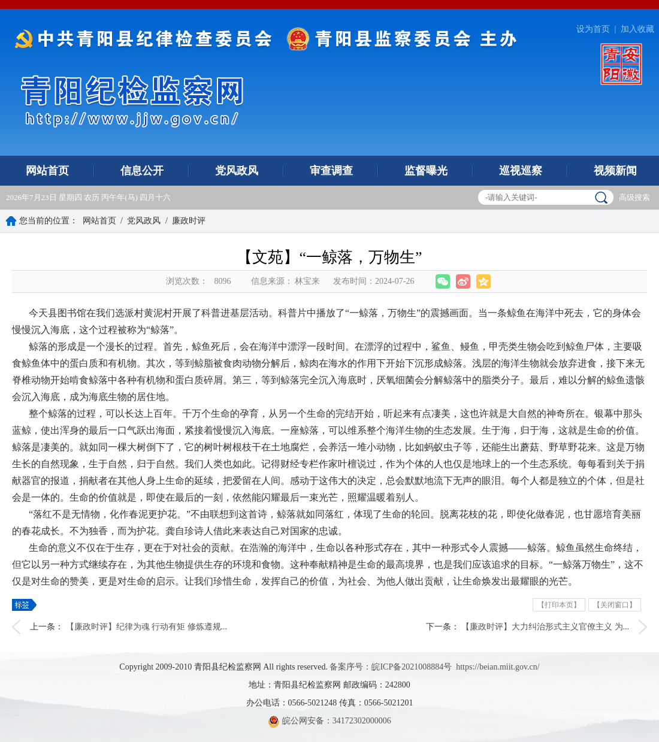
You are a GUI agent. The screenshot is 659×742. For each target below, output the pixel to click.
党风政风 (236, 171)
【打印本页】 (559, 605)
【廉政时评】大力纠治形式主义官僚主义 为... (545, 626)
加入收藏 (637, 29)
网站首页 (47, 171)
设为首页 (593, 29)
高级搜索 (634, 197)
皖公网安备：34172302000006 (329, 720)
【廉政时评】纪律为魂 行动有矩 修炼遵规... (147, 626)
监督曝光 (426, 171)
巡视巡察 (520, 171)
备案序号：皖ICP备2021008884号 (391, 666)
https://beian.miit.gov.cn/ (497, 666)
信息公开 (142, 171)
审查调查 (331, 171)
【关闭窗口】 (614, 605)
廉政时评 (188, 220)
